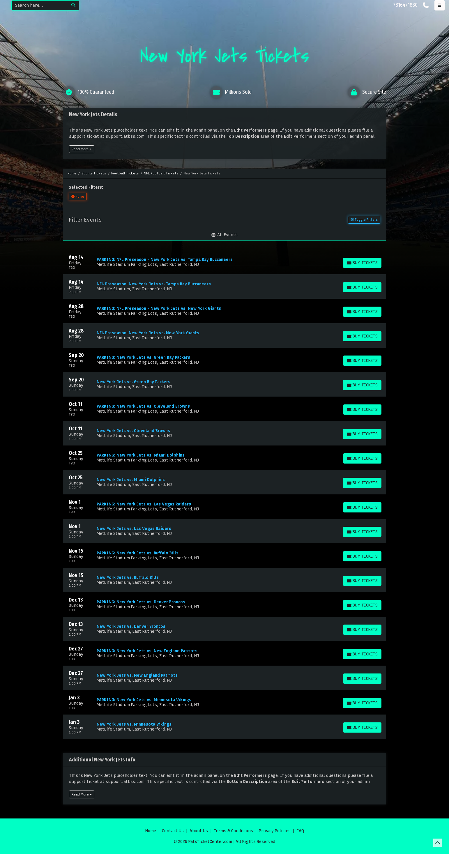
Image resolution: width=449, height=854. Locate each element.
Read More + (82, 149)
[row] (224, 262)
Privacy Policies (275, 830)
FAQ (300, 830)
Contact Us (173, 830)
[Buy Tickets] (362, 263)
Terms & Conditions (233, 830)
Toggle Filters (364, 220)
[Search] (39, 5)
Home (150, 830)
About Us (199, 830)
